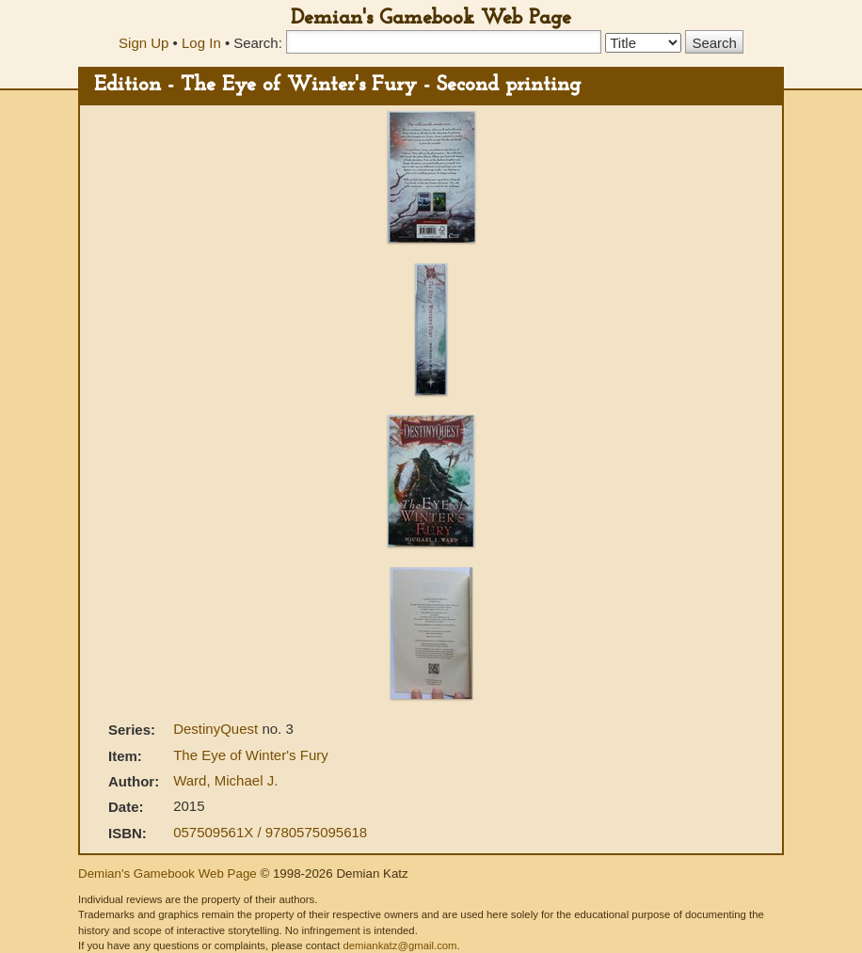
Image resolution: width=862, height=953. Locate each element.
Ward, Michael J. (225, 780)
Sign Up (143, 43)
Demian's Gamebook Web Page (431, 18)
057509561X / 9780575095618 (270, 832)
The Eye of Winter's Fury (250, 755)
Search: (257, 43)
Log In (201, 43)
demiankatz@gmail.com (399, 945)
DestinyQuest (217, 729)
